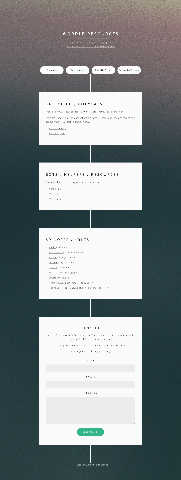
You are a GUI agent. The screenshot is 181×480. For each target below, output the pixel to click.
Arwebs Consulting (83, 465)
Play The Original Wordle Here (91, 47)
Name (91, 361)
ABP (89, 122)
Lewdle (52, 278)
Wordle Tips (55, 189)
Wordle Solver (56, 199)
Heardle (53, 283)
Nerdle (52, 248)
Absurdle (53, 273)
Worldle (53, 258)
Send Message (91, 432)
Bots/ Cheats (78, 71)
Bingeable (52, 71)
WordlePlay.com (57, 134)
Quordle (53, 268)
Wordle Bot (54, 194)
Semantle (53, 263)
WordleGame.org (57, 129)
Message (91, 393)
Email (91, 377)
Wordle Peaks (56, 253)
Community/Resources (130, 71)
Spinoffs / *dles (103, 71)
